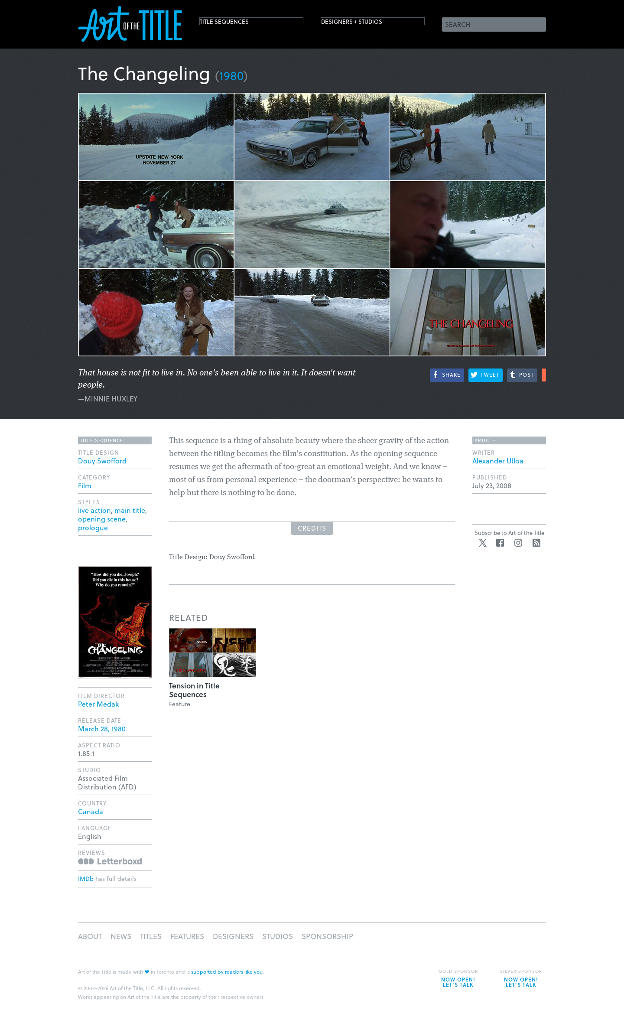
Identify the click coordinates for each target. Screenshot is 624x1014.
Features (187, 936)
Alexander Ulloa (497, 461)
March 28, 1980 (102, 729)
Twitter (483, 543)
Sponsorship (327, 936)
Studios (277, 936)
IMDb (86, 878)
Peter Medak (98, 704)
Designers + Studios (366, 24)
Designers (233, 936)
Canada (90, 811)
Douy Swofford (102, 461)
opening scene (102, 519)
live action (94, 510)
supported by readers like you (227, 971)
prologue (93, 527)
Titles (151, 936)
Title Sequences (236, 24)
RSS (536, 543)
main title (129, 510)
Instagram (518, 543)
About (90, 936)
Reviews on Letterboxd (110, 861)
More (544, 374)
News (120, 936)
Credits (312, 528)
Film (84, 485)
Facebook (500, 543)
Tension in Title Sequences (194, 690)
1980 (231, 75)
